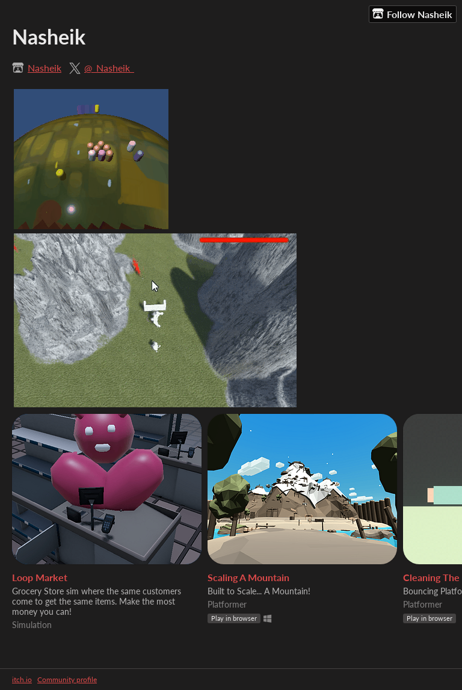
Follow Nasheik (412, 14)
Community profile (67, 679)
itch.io (22, 679)
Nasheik (44, 67)
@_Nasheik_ (109, 67)
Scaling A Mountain (248, 577)
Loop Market (39, 577)
